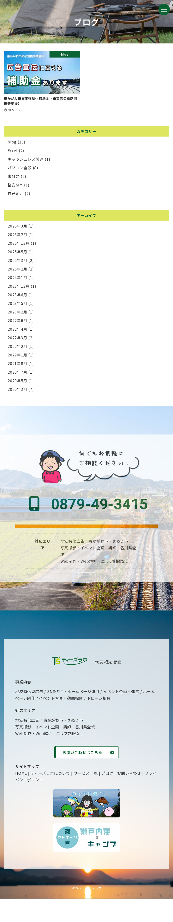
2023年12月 (19, 287)
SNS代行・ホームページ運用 (73, 715)
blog (12, 143)
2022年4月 (17, 330)
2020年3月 (17, 390)
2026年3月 (17, 227)
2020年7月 (17, 373)
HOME (21, 796)
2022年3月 (17, 339)
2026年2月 (17, 236)
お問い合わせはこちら (86, 536)
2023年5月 (17, 304)
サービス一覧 (86, 796)
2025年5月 (17, 253)
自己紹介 (16, 195)
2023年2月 (17, 313)
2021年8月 (17, 365)
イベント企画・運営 (121, 715)
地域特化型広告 (29, 715)
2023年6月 (17, 296)
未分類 (14, 177)
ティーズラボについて (50, 796)
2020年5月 (17, 382)
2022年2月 (17, 347)
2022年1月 (17, 356)
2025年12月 (19, 244)
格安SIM (15, 186)
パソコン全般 (20, 169)
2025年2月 (17, 270)
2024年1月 (17, 279)
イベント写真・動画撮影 (61, 721)
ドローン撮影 (99, 721)
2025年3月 (17, 262)
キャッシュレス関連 (26, 160)
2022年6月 (17, 322)
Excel (13, 152)
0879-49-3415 (86, 505)
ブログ (107, 796)
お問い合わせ (129, 796)
